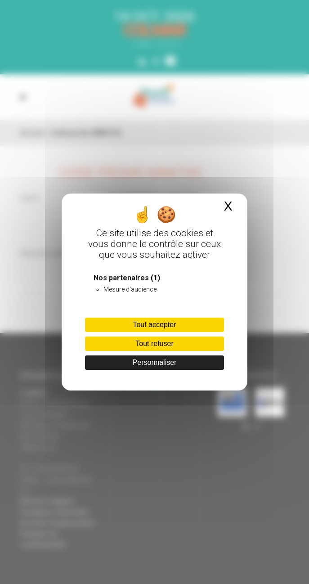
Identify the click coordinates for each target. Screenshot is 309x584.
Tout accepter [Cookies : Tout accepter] (154, 324)
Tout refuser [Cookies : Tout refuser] (154, 343)
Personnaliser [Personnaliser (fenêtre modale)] (155, 362)
